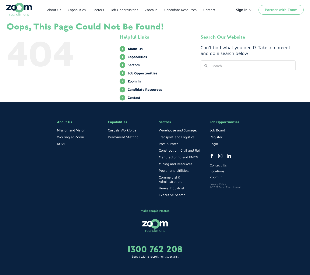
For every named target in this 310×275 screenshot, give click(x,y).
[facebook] (212, 156)
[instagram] (220, 156)
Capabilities (137, 57)
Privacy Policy (218, 184)
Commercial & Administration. (170, 179)
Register (216, 137)
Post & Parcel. (169, 144)
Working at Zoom (70, 137)
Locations (217, 171)
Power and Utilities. (174, 170)
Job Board (217, 130)
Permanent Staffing (123, 137)
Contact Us (218, 165)
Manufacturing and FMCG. (179, 157)
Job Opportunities (142, 73)
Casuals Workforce (122, 130)
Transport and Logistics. (177, 137)
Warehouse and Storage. (178, 130)
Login (214, 144)
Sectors (134, 65)
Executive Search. (172, 195)
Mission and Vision (71, 130)
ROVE (61, 144)
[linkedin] (229, 156)
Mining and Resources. (176, 164)
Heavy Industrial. (172, 188)
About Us (135, 49)
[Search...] (248, 65)
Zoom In (134, 81)
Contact (134, 97)
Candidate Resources (145, 89)
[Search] (206, 65)
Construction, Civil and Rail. (180, 150)
